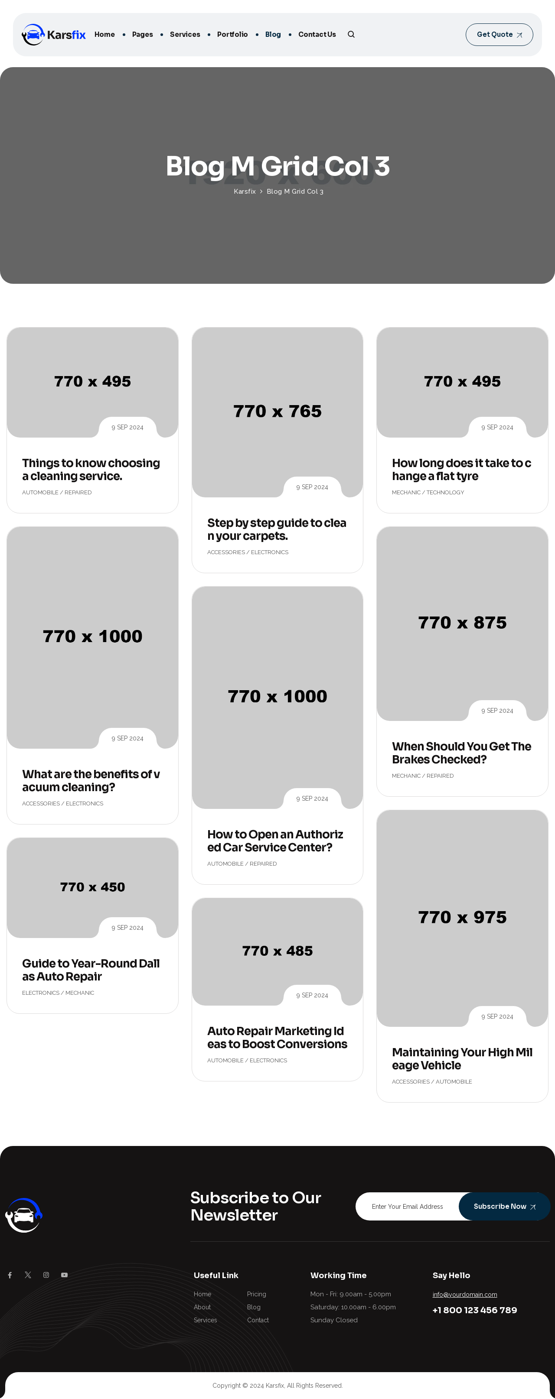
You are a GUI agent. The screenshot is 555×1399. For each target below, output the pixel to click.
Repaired (78, 492)
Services (185, 34)
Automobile (40, 492)
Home (105, 34)
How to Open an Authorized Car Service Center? (275, 841)
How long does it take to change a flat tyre (461, 470)
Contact (258, 1320)
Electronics (269, 552)
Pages (142, 34)
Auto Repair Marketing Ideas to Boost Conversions (277, 1038)
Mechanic (406, 492)
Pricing (256, 1294)
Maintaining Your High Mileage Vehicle (462, 1059)
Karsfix (275, 1385)
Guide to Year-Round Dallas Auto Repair (91, 970)
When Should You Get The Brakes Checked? (461, 753)
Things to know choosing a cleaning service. (91, 470)
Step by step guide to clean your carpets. (276, 529)
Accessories (226, 552)
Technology (445, 492)
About (202, 1307)
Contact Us (317, 34)
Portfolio (232, 34)
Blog (273, 34)
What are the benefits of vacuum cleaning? (91, 781)
